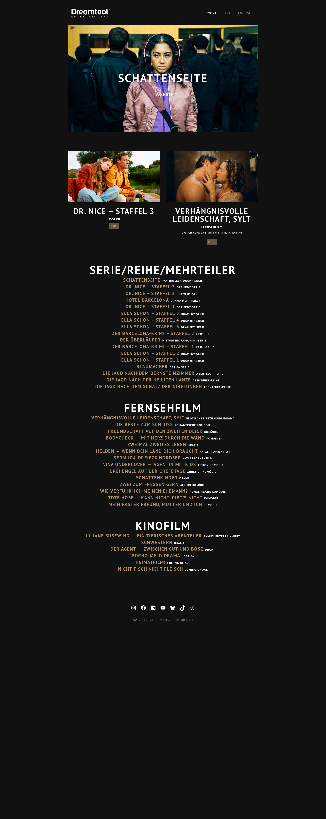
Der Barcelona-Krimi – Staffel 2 (152, 333)
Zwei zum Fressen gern (149, 484)
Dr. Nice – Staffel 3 (150, 287)
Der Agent (123, 549)
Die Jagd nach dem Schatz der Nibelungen (148, 386)
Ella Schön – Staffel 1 (150, 360)
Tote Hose (121, 498)
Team (227, 13)
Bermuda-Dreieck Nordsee (147, 458)
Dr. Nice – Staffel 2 (150, 293)
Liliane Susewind (108, 536)
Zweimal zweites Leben (156, 444)
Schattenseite (141, 280)
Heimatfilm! (151, 562)
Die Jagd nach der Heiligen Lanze (148, 380)
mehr (163, 103)
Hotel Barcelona (147, 300)
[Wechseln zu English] (245, 13)
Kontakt (149, 620)
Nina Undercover (124, 464)
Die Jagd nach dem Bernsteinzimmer (149, 373)
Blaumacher (152, 367)
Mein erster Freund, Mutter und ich (155, 504)
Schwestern (156, 542)
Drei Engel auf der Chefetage (148, 471)
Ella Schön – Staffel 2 (150, 353)
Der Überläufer (140, 340)
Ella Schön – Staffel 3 (150, 327)
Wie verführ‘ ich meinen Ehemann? (144, 491)
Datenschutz (184, 620)
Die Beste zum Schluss (144, 424)
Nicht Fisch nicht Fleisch (150, 569)
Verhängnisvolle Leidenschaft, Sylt (138, 418)
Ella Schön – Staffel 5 (150, 313)
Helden (105, 451)
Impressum (165, 620)
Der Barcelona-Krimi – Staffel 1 (152, 346)
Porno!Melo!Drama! (157, 556)
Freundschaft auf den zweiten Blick (155, 431)
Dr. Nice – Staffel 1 (150, 307)
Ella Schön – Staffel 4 (150, 320)
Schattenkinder (157, 478)
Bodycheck (120, 438)
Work (212, 13)
